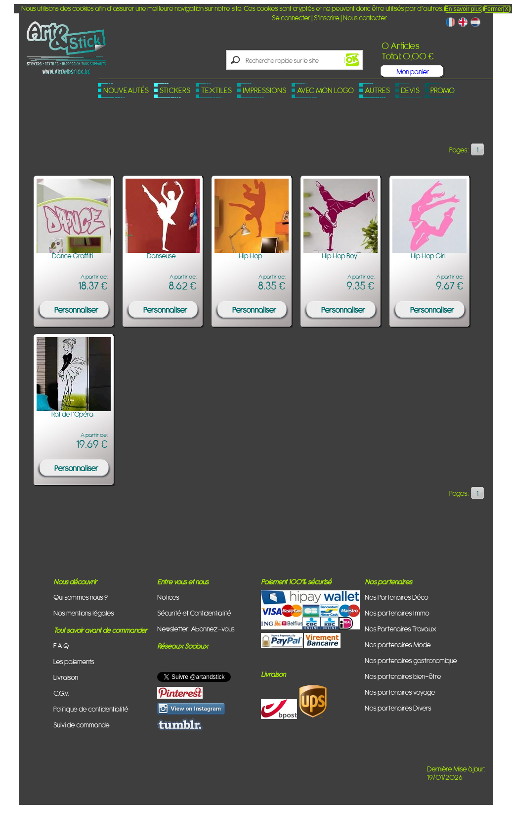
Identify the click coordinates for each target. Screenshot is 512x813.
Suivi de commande (81, 724)
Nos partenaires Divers (398, 708)
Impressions (264, 90)
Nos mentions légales (83, 613)
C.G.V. (61, 693)
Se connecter (291, 17)
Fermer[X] (497, 8)
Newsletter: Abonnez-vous (196, 628)
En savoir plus (463, 8)
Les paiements (73, 661)
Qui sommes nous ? (80, 597)
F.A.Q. (61, 645)
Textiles (216, 90)
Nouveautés (126, 90)
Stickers (175, 90)
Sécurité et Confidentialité (194, 613)
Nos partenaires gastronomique (411, 660)
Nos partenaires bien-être (403, 676)
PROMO (442, 90)
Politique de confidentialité (90, 709)
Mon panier (412, 71)
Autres (377, 90)
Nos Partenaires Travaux (400, 628)
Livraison (65, 677)
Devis (410, 90)
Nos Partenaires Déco (396, 597)
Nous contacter (365, 17)
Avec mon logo (325, 90)
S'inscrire (327, 17)
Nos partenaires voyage (400, 692)
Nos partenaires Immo (397, 613)
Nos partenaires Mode (398, 644)
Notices (168, 597)
